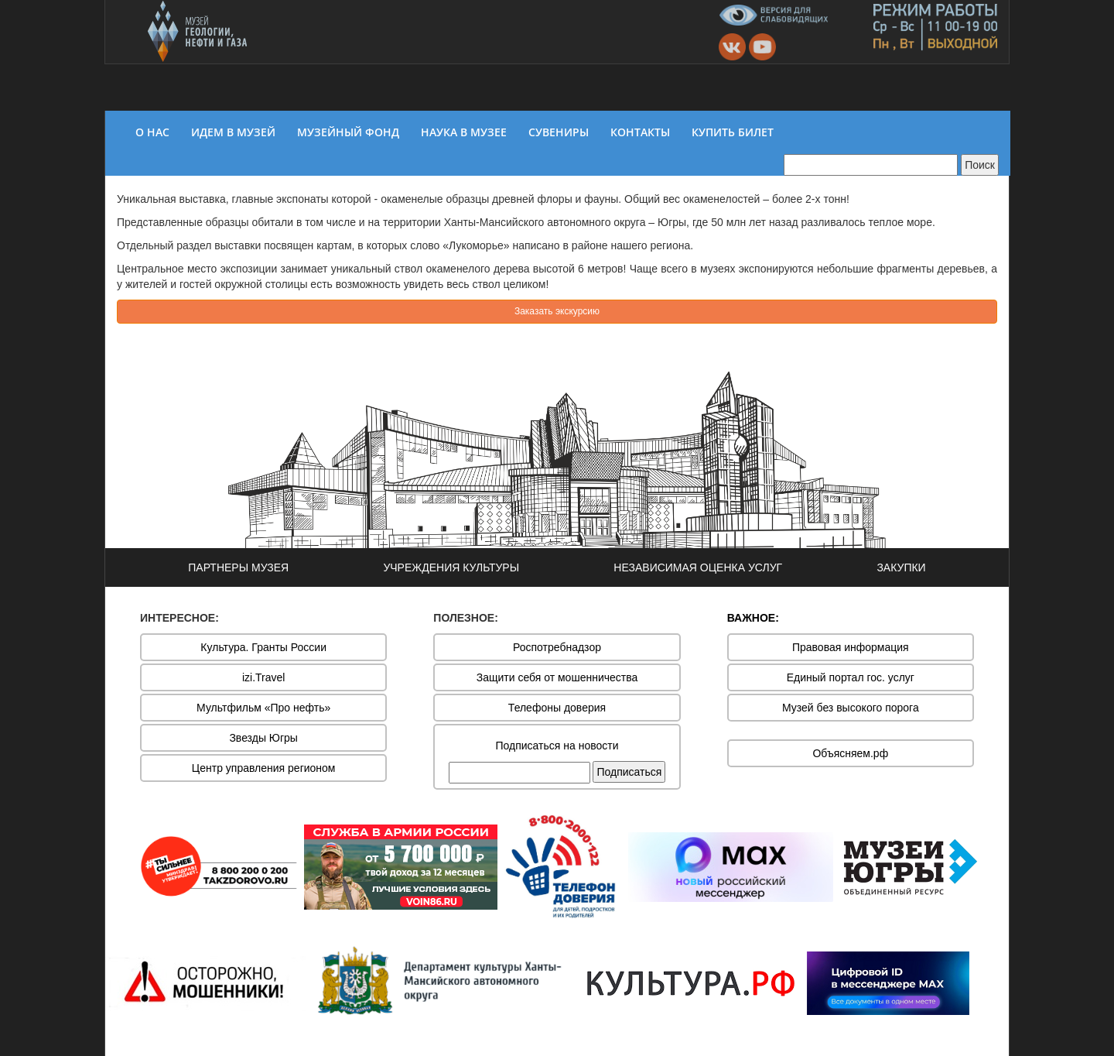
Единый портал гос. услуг (850, 677)
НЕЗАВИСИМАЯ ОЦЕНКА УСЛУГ (697, 567)
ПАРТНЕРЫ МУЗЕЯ (238, 567)
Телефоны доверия (557, 707)
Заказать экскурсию (557, 311)
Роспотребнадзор (557, 647)
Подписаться (628, 772)
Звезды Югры (263, 738)
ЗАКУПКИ (901, 567)
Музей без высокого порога (850, 707)
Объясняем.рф (850, 753)
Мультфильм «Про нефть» (263, 707)
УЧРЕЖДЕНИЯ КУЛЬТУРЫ (451, 567)
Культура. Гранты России (263, 647)
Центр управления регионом (264, 768)
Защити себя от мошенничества (557, 677)
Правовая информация (850, 647)
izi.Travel (263, 677)
